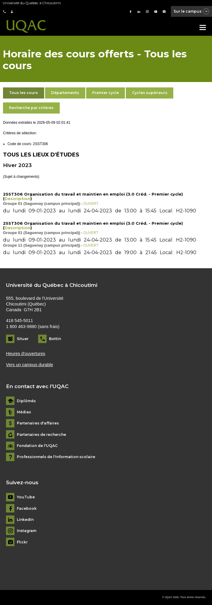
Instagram (26, 531)
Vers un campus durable (29, 364)
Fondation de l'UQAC (37, 446)
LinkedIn (25, 520)
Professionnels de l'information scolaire (56, 457)
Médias (24, 412)
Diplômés (26, 401)
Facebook (27, 508)
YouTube (26, 497)
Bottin (55, 338)
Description (17, 198)
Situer (23, 338)
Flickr (22, 542)
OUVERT (90, 204)
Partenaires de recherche (41, 435)
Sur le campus (192, 11)
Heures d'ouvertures (25, 353)
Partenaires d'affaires (38, 423)
